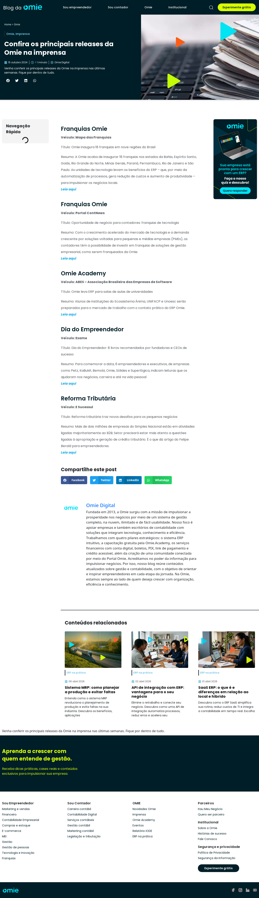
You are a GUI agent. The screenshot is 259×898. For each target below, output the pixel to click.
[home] (22, 7)
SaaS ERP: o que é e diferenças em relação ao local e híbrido (223, 692)
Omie (148, 7)
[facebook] (233, 890)
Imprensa (23, 34)
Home (7, 24)
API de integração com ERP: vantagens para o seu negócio (158, 692)
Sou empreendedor (77, 7)
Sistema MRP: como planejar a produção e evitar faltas (92, 689)
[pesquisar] (211, 7)
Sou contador (118, 7)
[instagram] (240, 890)
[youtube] (255, 890)
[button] (8, 80)
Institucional (177, 7)
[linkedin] (248, 890)
